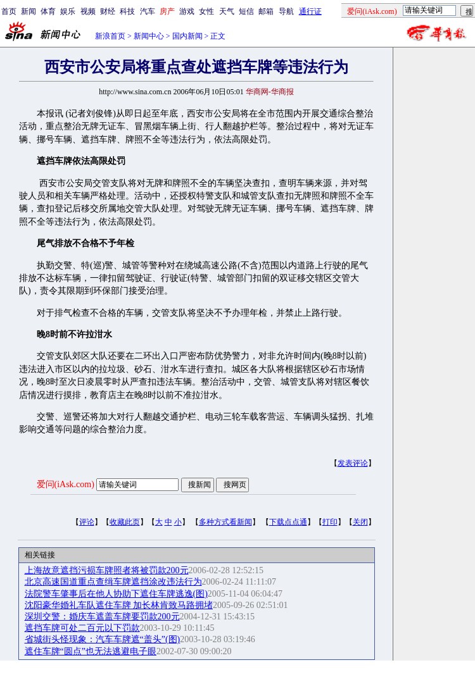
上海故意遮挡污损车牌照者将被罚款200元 (107, 570)
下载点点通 (288, 522)
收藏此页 (125, 522)
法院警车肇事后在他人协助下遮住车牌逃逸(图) (116, 594)
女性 (206, 11)
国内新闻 (187, 36)
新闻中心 (149, 36)
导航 (286, 11)
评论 (86, 522)
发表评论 (353, 463)
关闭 (360, 522)
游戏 (186, 11)
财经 (107, 11)
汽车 (147, 11)
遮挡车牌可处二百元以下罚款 (82, 628)
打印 (330, 522)
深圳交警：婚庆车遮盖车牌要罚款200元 (102, 616)
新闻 (28, 11)
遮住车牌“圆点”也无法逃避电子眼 (90, 651)
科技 (127, 11)
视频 (88, 11)
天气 (226, 11)
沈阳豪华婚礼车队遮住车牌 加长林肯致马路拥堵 (119, 605)
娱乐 (67, 11)
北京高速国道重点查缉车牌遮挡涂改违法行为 (113, 582)
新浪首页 (110, 36)
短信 (246, 11)
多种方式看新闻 (225, 522)
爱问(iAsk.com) (65, 484)
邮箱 (266, 11)
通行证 (310, 11)
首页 (8, 11)
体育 (48, 11)
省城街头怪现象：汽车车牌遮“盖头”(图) (102, 639)
